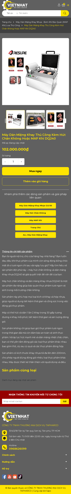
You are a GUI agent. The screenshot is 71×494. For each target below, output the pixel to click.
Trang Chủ (35, 227)
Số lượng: (6, 155)
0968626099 (17, 448)
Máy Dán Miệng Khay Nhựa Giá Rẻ (35, 205)
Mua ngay (35, 171)
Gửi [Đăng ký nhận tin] (64, 401)
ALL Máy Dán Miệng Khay (35, 235)
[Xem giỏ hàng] (63, 5)
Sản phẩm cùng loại (19, 370)
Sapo (48, 491)
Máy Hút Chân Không (35, 213)
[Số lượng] (13, 161)
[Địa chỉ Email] (35, 401)
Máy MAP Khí (35, 220)
